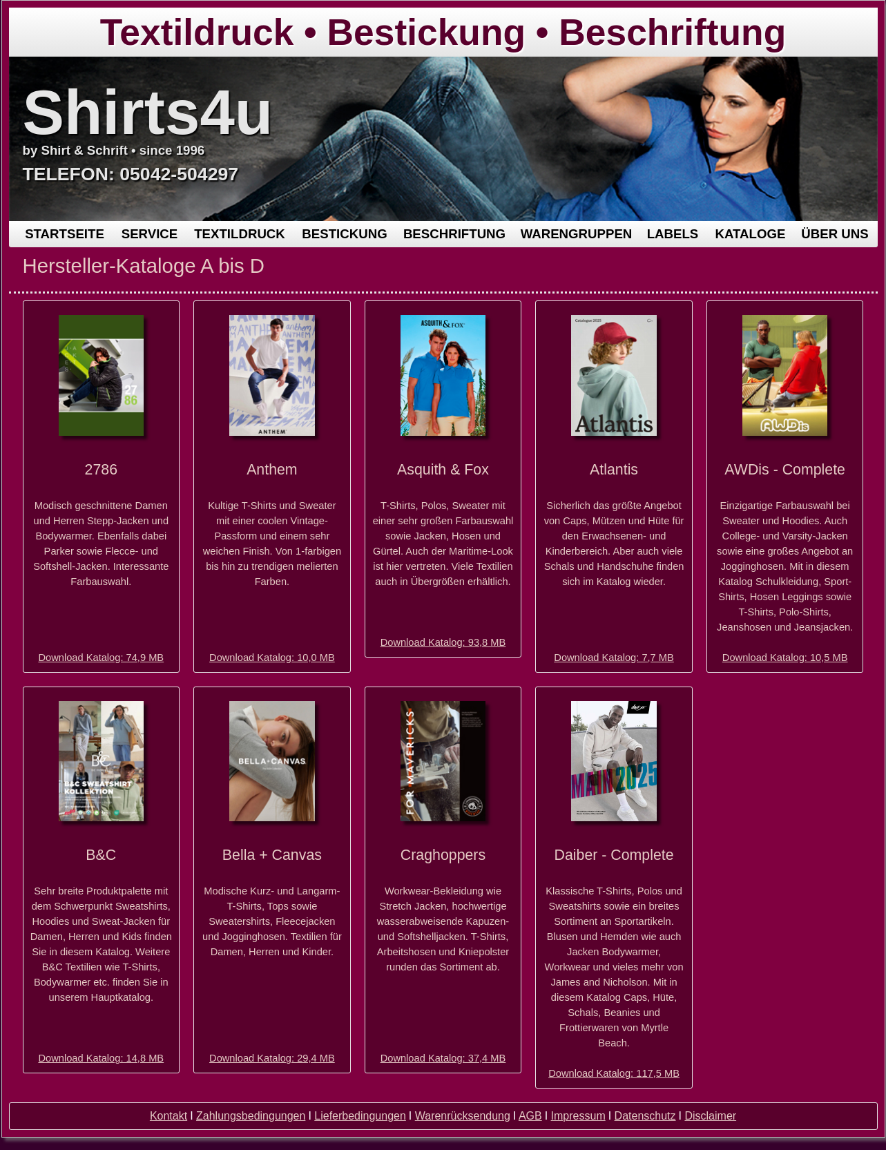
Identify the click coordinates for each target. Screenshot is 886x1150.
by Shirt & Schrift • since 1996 (114, 150)
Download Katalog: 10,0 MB (272, 657)
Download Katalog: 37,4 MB (443, 1058)
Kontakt (168, 1116)
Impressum (578, 1116)
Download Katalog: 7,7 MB (614, 657)
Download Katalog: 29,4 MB (272, 1058)
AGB (530, 1116)
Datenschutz (645, 1116)
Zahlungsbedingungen (250, 1116)
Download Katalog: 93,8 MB (443, 642)
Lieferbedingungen (360, 1116)
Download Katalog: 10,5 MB (785, 657)
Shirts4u (148, 112)
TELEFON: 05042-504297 (131, 174)
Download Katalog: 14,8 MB (101, 1058)
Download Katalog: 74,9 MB (101, 657)
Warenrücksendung (462, 1116)
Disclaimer (710, 1116)
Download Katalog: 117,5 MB (614, 1073)
